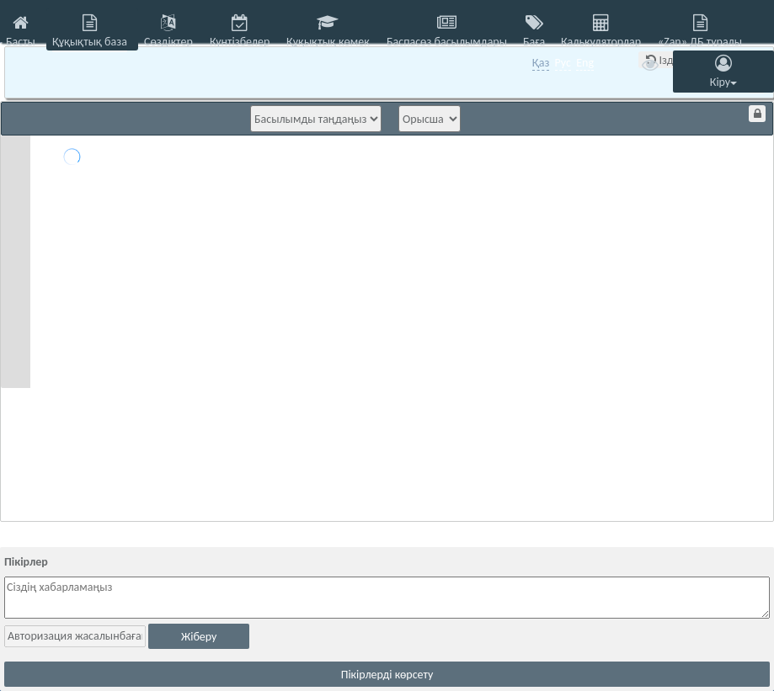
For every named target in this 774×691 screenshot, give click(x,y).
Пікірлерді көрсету (387, 674)
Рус (563, 63)
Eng (585, 63)
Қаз (541, 63)
